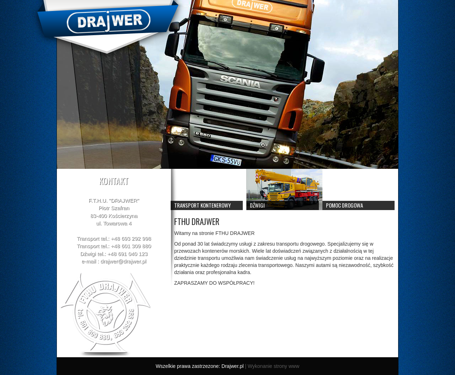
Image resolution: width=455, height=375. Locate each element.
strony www (286, 366)
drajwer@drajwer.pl (123, 261)
